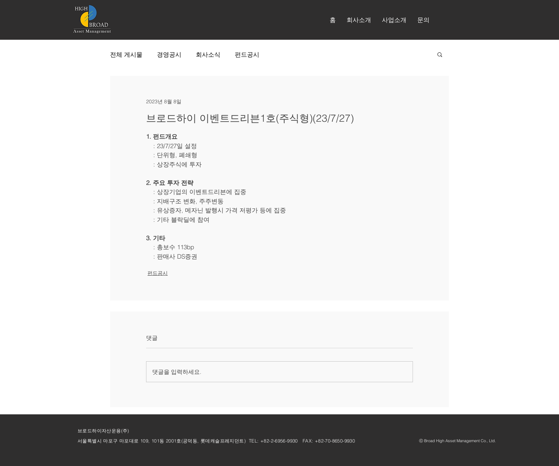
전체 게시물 (126, 54)
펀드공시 (247, 54)
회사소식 (208, 54)
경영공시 (169, 54)
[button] (359, 20)
